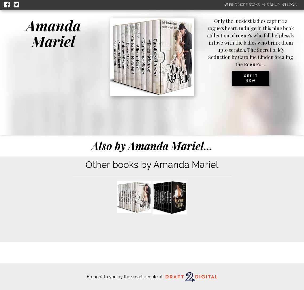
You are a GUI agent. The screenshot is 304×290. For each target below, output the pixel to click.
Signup (270, 5)
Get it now (251, 78)
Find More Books (242, 5)
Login (289, 5)
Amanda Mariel (53, 33)
